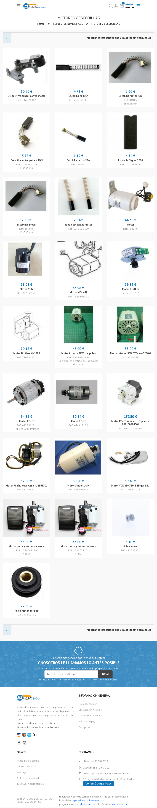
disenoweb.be (87, 804)
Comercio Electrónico (28, 767)
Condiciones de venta (90, 715)
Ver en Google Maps (99, 784)
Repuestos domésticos (67, 24)
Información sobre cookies (31, 784)
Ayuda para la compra (29, 761)
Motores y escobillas (106, 24)
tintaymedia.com (119, 804)
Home (39, 24)
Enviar (105, 674)
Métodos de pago (88, 721)
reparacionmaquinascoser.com (88, 800)
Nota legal (22, 773)
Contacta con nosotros (91, 709)
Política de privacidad (29, 778)
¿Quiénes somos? (88, 704)
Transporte (84, 727)
